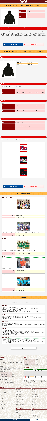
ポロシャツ (2, 394)
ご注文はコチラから (13, 44)
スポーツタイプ (3, 392)
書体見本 (17, 410)
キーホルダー (3, 408)
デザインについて (19, 408)
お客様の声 (23, 348)
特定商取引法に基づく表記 (36, 404)
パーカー (2, 395)
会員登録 (33, 389)
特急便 (17, 404)
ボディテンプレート (19, 414)
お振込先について (35, 395)
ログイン (33, 391)
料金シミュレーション (34, 44)
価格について (18, 392)
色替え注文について (19, 395)
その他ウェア (3, 404)
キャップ (2, 401)
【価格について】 (15, 86)
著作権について (34, 394)
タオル (2, 407)
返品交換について (19, 401)
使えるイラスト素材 (19, 411)
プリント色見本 (18, 413)
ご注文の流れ (18, 389)
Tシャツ (2, 389)
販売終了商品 (34, 398)
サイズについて (18, 394)
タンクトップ (3, 398)
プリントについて (19, 391)
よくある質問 (34, 397)
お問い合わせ (34, 401)
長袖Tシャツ (3, 391)
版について (18, 397)
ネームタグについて (19, 398)
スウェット (2, 397)
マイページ (34, 392)
